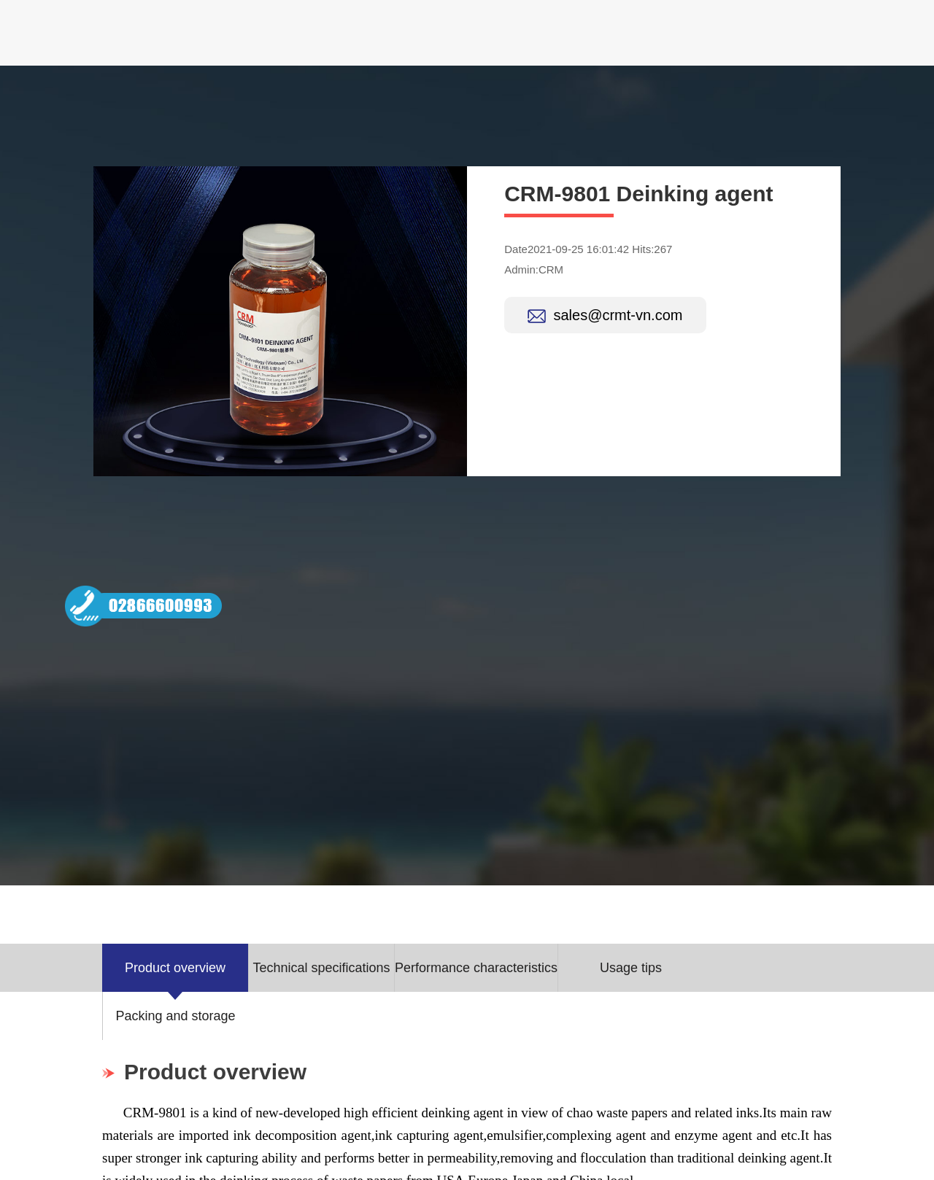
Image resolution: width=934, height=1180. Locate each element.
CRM (551, 269)
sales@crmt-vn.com (617, 315)
